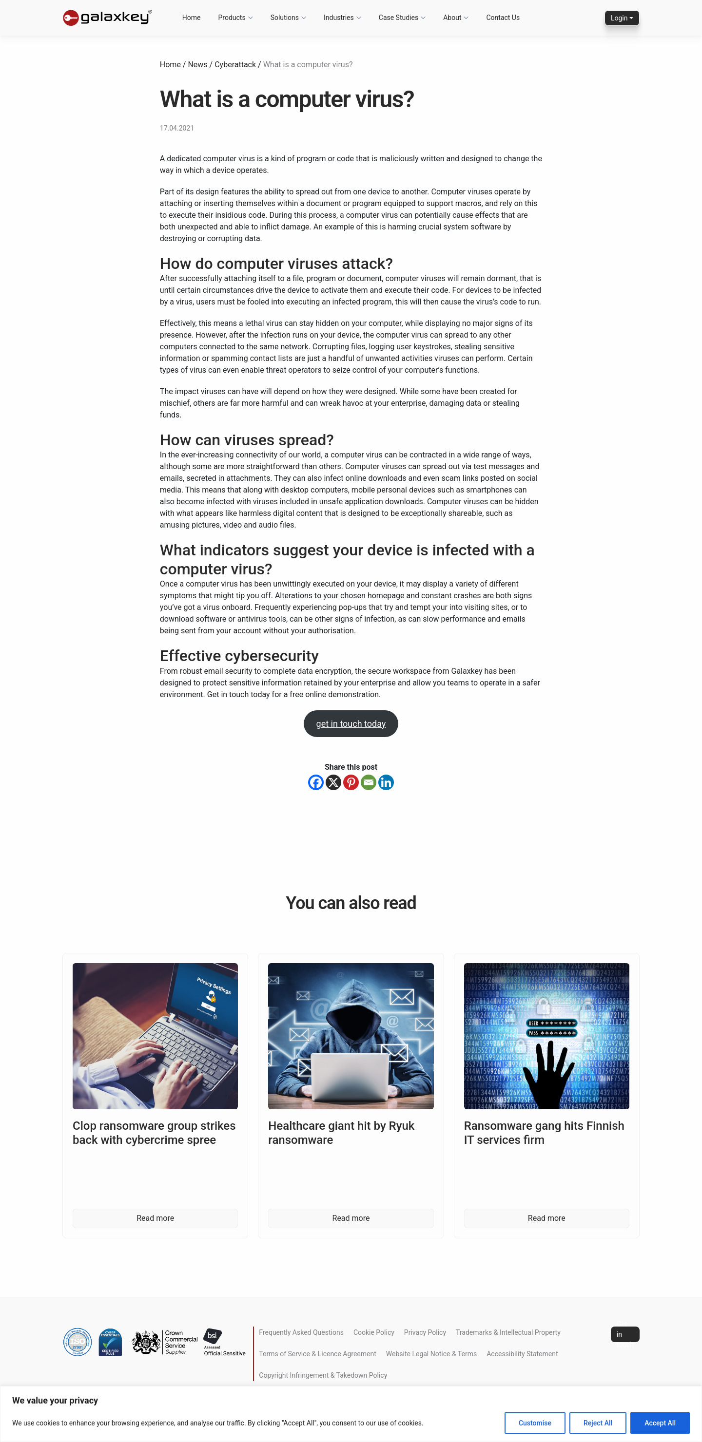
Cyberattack (235, 64)
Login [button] (619, 18)
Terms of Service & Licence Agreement (317, 1354)
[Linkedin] (386, 782)
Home (170, 64)
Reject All (598, 1423)
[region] (351, 1414)
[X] (333, 782)
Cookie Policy (373, 1332)
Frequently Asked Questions (301, 1332)
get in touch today (351, 724)
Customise (535, 1423)
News (197, 64)
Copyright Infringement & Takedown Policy (323, 1375)
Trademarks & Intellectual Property (508, 1332)
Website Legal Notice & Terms (431, 1354)
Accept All (660, 1423)
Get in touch (625, 1334)
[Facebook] (316, 782)
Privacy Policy (425, 1332)
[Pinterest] (351, 782)
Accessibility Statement (522, 1354)
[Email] (368, 782)
